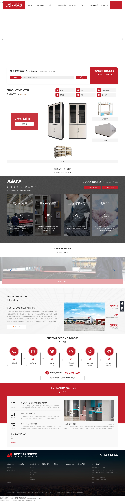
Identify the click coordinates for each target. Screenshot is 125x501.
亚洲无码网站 (18, 500)
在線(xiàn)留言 (93, 187)
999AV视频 (25, 500)
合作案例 (56, 464)
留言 (122, 309)
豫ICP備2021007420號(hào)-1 (46, 492)
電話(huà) (122, 304)
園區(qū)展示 (45, 464)
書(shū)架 (32, 479)
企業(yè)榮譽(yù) (11, 470)
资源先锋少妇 (31, 500)
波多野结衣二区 (4, 500)
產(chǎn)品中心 (34, 464)
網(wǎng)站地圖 (61, 492)
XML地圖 (68, 492)
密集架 (32, 474)
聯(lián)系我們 (111, 187)
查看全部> (13, 442)
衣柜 (54, 71)
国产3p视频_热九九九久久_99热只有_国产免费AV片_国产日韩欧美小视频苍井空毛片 (21, 498)
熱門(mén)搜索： (44, 71)
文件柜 (50, 71)
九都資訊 (21, 464)
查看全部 (16, 327)
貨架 (31, 477)
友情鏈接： (9, 482)
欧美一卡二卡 (11, 500)
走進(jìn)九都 (10, 464)
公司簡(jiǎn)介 (10, 467)
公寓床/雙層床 (33, 472)
